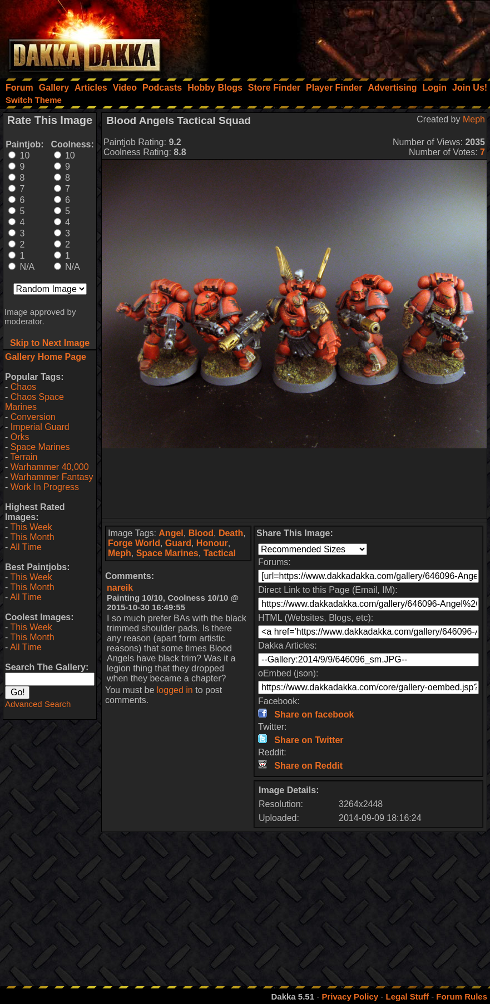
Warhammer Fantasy (52, 477)
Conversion (33, 417)
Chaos (23, 387)
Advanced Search (38, 704)
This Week (31, 527)
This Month (32, 537)
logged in (175, 690)
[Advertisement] (340, 36)
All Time (26, 547)
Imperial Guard (40, 427)
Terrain (23, 457)
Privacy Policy (349, 996)
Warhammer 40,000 (50, 467)
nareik (120, 587)
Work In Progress (45, 487)
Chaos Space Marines (34, 402)
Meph (474, 119)
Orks (20, 437)
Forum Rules (461, 996)
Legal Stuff (407, 996)
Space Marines (40, 447)
